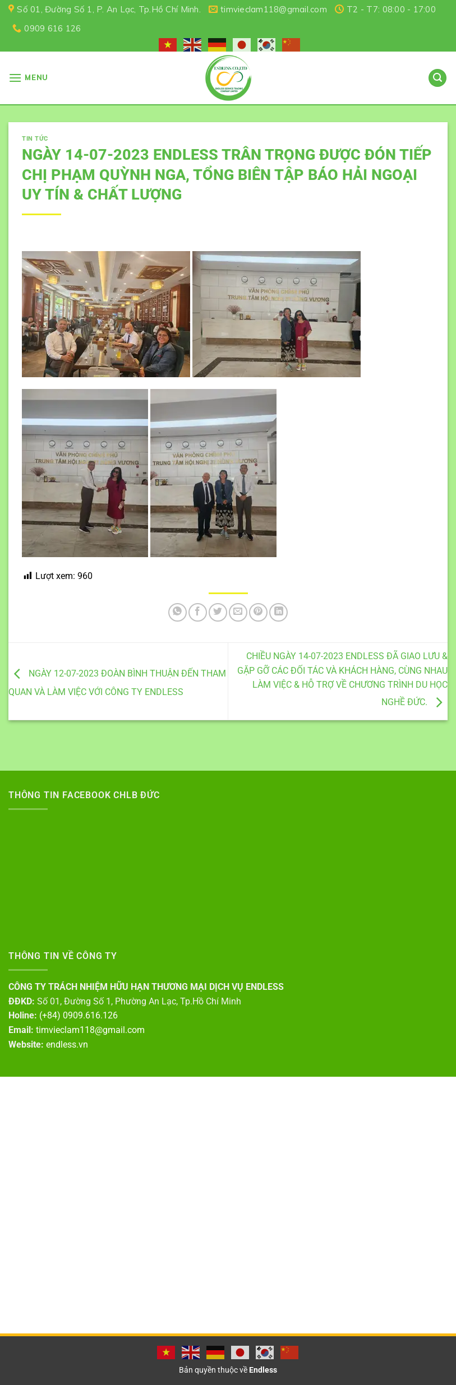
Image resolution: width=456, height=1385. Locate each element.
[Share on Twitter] (218, 612)
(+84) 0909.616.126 (78, 1015)
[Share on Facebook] (197, 612)
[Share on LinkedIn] (278, 612)
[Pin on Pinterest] (258, 612)
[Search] (437, 78)
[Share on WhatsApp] (177, 612)
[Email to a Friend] (238, 612)
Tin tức (35, 138)
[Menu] (28, 77)
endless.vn (67, 1044)
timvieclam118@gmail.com (90, 1030)
